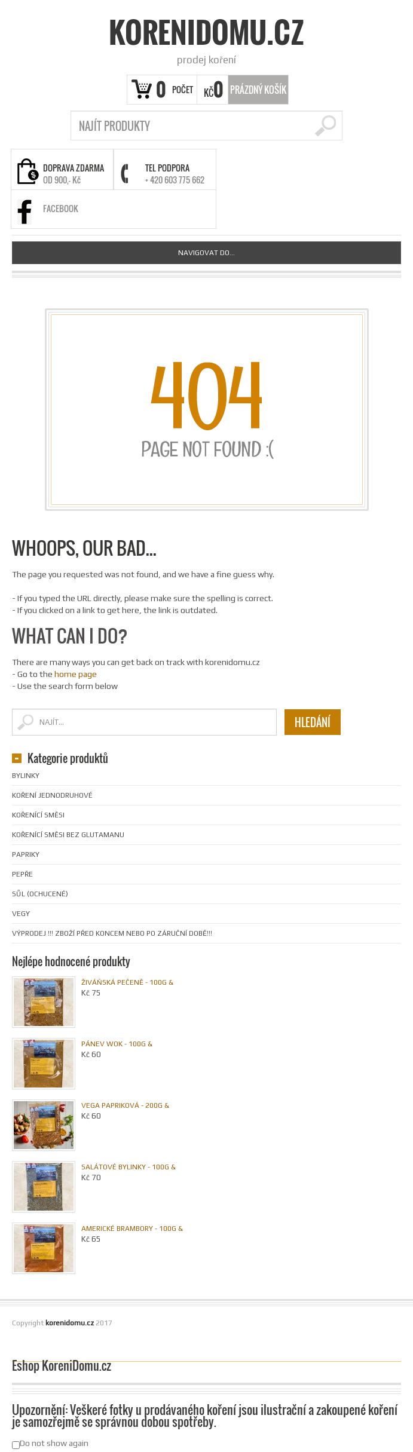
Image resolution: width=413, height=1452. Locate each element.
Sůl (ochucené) (40, 894)
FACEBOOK (60, 208)
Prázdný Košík (258, 89)
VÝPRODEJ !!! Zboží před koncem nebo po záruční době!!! (112, 933)
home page (75, 674)
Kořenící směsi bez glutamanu (68, 835)
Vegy (21, 913)
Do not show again (50, 1443)
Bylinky (25, 775)
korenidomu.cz (206, 32)
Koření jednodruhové (52, 795)
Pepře (22, 874)
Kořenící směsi (38, 815)
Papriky (25, 854)
